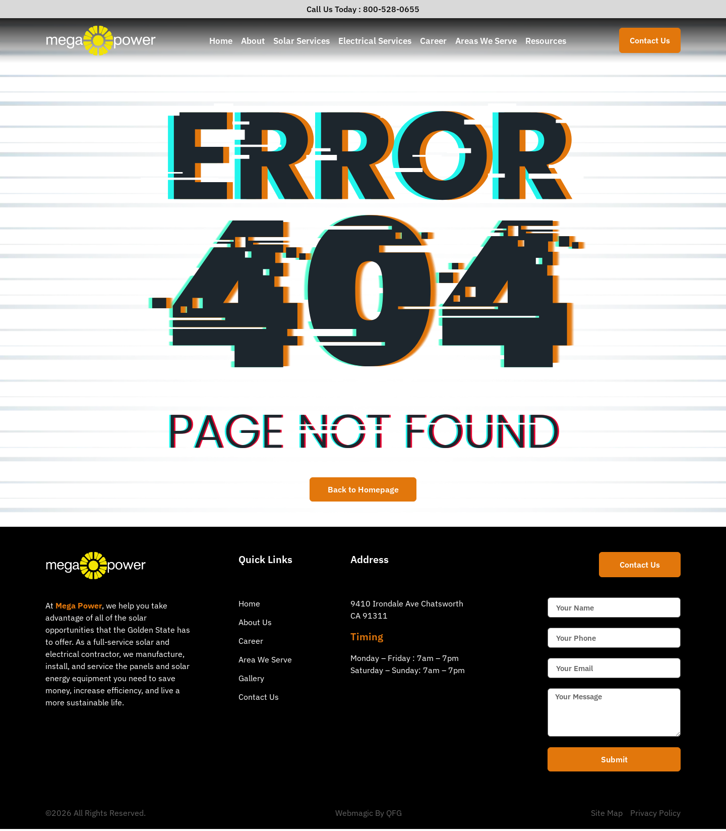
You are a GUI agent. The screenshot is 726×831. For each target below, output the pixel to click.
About (253, 40)
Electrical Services (374, 40)
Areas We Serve (486, 40)
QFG (394, 815)
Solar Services (301, 40)
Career (433, 40)
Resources (545, 40)
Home (220, 40)
